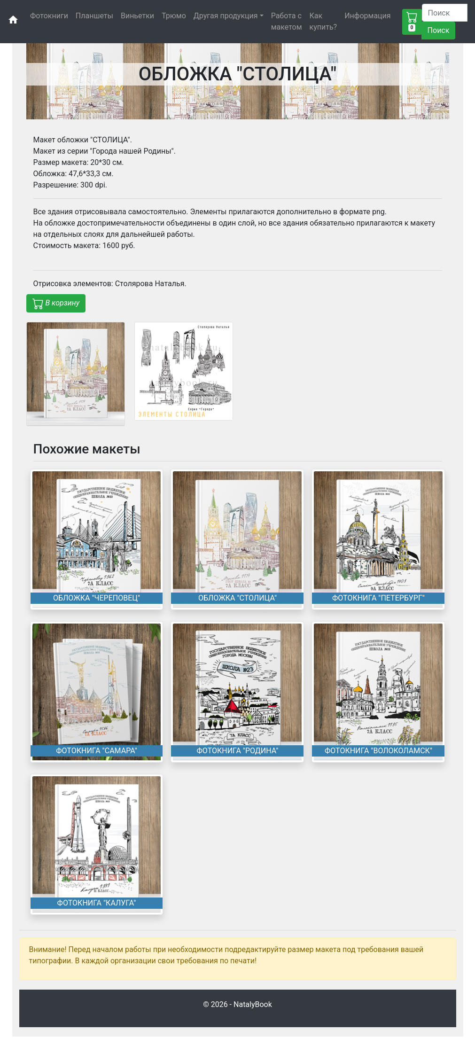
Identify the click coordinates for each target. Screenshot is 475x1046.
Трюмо (174, 15)
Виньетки (137, 15)
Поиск (439, 30)
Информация (367, 15)
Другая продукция (226, 15)
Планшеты (94, 15)
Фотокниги (49, 15)
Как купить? (323, 21)
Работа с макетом (286, 21)
